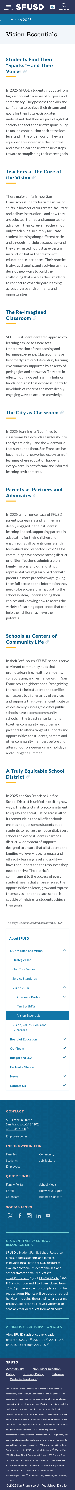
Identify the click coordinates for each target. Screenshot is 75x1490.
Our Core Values (23, 969)
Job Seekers (47, 1160)
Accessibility (15, 1369)
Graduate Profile (28, 997)
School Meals (48, 1184)
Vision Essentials (28, 1015)
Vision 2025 (21, 19)
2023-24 (24, 1339)
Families (11, 1154)
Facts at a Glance (22, 1067)
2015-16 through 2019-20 (29, 1344)
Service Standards (24, 978)
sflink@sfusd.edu (19, 1278)
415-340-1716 (50, 1278)
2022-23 (40, 1339)
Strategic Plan (21, 960)
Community (46, 1154)
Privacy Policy (33, 1374)
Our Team (17, 1048)
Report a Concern (50, 1196)
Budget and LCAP (22, 1057)
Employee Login (16, 1136)
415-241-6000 (17, 1129)
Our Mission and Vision (26, 950)
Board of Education (23, 1039)
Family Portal (15, 1184)
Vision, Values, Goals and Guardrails (29, 1027)
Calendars (12, 1196)
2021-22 (56, 1339)
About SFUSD (19, 938)
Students (12, 1160)
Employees (13, 1166)
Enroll (10, 1190)
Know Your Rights (50, 1190)
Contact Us (18, 1085)
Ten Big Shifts (26, 1006)
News (14, 1076)
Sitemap (58, 1374)
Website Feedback (24, 1379)
